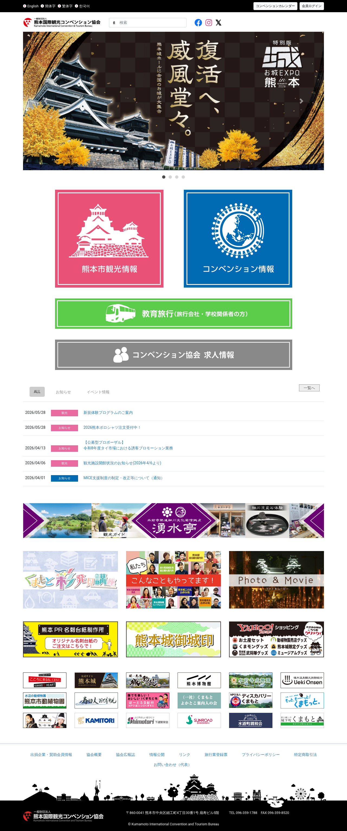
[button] (45, 101)
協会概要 (94, 754)
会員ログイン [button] (312, 6)
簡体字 (50, 6)
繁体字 (67, 6)
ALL (37, 391)
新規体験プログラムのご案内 (108, 412)
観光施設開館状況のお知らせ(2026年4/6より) (122, 463)
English (32, 6)
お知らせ (63, 392)
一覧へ (309, 388)
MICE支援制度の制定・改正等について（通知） (124, 478)
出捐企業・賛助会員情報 (51, 754)
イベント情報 (98, 392)
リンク (184, 754)
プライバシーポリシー (261, 754)
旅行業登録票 (216, 754)
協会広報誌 (125, 754)
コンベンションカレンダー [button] (275, 6)
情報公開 (157, 754)
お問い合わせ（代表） (173, 764)
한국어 (84, 6)
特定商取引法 (305, 754)
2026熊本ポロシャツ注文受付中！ (112, 427)
